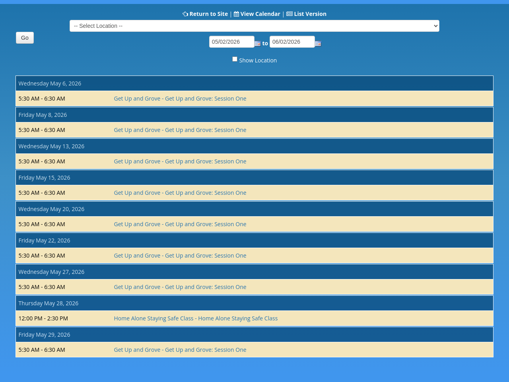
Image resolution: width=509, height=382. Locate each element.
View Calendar (260, 13)
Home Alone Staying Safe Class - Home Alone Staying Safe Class (196, 318)
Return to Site (208, 13)
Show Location (258, 60)
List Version (310, 13)
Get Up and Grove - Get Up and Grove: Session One (180, 98)
